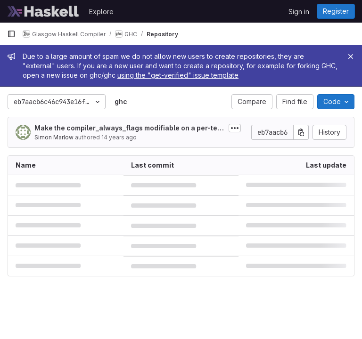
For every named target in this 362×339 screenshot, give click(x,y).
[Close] (350, 56)
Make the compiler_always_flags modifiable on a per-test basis (128, 128)
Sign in (298, 12)
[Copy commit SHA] (301, 132)
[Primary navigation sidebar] (11, 33)
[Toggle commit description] (235, 128)
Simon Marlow (54, 137)
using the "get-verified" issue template (178, 75)
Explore (101, 12)
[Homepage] (43, 11)
